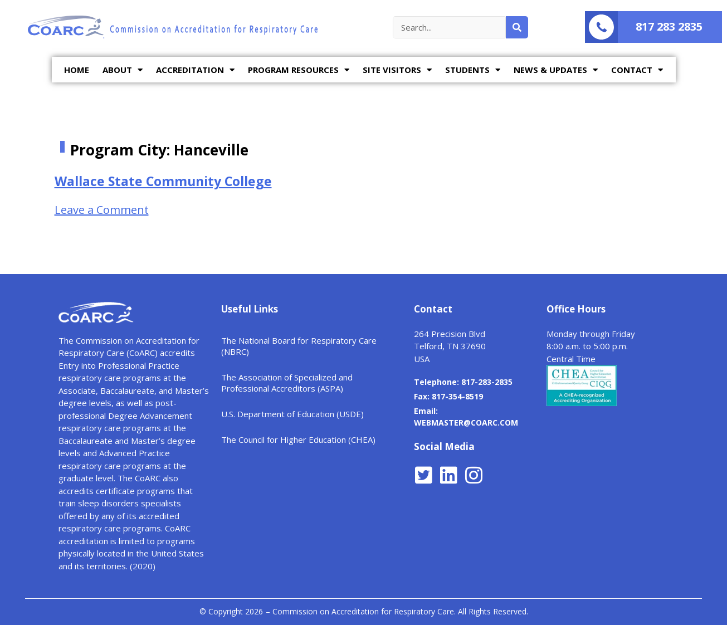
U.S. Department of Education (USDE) (292, 413)
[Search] (517, 27)
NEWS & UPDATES (556, 70)
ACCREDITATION (195, 70)
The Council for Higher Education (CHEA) (298, 439)
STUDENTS (472, 70)
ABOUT (123, 70)
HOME (76, 69)
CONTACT (637, 70)
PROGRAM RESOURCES (298, 70)
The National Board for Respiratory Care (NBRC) (299, 346)
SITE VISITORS (397, 70)
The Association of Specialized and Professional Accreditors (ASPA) (287, 383)
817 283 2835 (669, 26)
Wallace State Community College (163, 181)
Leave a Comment (102, 209)
